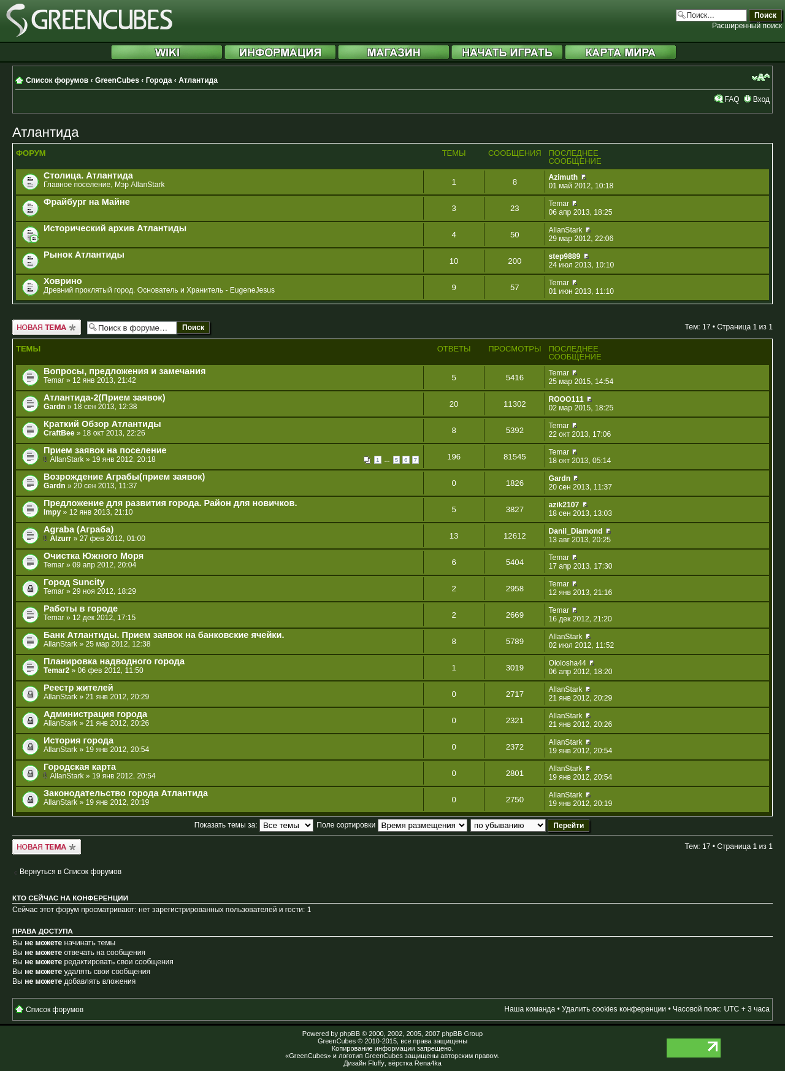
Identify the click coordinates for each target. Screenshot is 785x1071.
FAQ (731, 99)
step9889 (564, 256)
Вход (761, 99)
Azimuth (563, 177)
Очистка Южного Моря (94, 556)
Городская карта (80, 767)
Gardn (55, 406)
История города (78, 740)
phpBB (350, 1033)
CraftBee (59, 433)
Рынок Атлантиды (84, 254)
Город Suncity (74, 582)
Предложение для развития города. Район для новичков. (170, 503)
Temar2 (56, 670)
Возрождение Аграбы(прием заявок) (124, 477)
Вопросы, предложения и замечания (124, 371)
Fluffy (376, 1063)
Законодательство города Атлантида (126, 793)
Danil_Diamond (575, 531)
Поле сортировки (391, 825)
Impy (52, 512)
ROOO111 (565, 399)
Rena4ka (428, 1063)
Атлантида (198, 80)
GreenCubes (117, 80)
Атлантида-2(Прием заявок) (104, 397)
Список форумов (57, 80)
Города (159, 80)
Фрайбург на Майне (87, 202)
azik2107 (563, 505)
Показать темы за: (253, 825)
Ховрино (63, 281)
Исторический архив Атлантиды (115, 228)
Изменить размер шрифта (761, 77)
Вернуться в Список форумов (70, 871)
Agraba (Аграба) (78, 529)
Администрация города (95, 714)
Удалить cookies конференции (614, 1009)
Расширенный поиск (747, 25)
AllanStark (565, 230)
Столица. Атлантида (88, 175)
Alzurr (60, 538)
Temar (558, 203)
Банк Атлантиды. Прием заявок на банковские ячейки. (164, 635)
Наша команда (529, 1009)
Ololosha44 (567, 663)
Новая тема (46, 327)
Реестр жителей (78, 688)
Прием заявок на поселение (105, 450)
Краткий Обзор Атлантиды (102, 424)
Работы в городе (81, 608)
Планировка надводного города (114, 661)
